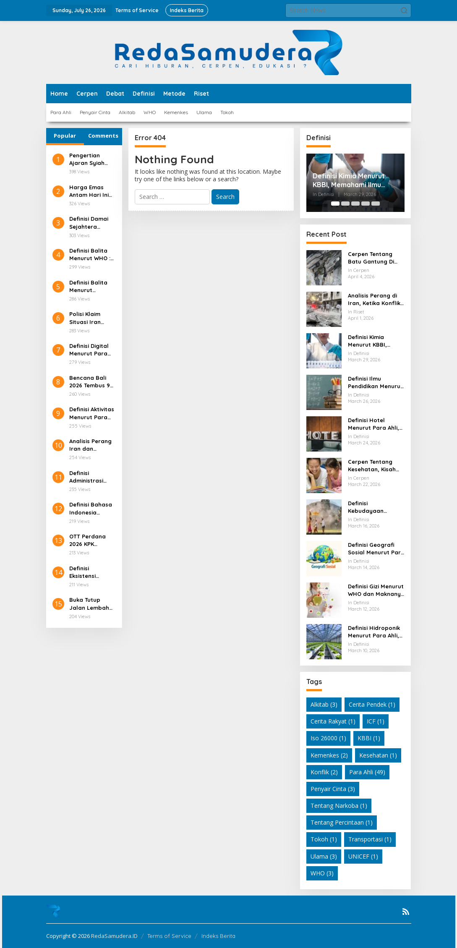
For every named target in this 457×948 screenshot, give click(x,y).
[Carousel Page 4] (365, 203)
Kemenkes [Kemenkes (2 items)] (329, 755)
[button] (404, 10)
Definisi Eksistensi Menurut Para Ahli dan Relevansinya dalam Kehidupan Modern (88, 572)
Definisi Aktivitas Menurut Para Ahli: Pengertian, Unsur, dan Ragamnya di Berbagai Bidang (91, 413)
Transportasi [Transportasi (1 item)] (370, 839)
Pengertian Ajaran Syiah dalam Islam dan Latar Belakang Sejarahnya (86, 159)
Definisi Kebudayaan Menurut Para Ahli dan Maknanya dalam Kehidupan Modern (372, 507)
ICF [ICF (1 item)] (375, 721)
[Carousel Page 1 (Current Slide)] (335, 203)
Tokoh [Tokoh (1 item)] (324, 839)
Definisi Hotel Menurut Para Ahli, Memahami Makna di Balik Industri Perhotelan (373, 424)
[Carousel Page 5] (375, 203)
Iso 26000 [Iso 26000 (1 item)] (328, 738)
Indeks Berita (218, 935)
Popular (65, 135)
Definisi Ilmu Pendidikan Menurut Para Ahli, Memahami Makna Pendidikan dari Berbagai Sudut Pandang (375, 382)
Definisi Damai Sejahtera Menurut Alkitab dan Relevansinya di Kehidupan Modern (91, 222)
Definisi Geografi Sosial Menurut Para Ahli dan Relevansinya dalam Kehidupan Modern (376, 548)
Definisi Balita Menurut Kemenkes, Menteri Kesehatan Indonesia (88, 286)
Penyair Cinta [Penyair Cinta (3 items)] (333, 789)
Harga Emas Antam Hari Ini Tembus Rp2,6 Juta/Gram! (89, 191)
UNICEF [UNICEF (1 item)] (363, 856)
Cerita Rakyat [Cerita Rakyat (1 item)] (333, 721)
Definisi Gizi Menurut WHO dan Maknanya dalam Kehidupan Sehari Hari (376, 590)
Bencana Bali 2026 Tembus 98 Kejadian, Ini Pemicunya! (91, 381)
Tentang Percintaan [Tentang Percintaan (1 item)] (342, 822)
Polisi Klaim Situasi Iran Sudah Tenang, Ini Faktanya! (89, 318)
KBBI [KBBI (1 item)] (369, 738)
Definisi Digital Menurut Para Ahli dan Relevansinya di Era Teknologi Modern (91, 349)
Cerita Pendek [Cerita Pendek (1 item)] (372, 704)
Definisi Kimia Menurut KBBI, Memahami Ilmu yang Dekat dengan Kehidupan (349, 180)
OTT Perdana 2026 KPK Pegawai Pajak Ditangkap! (89, 540)
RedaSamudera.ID (114, 936)
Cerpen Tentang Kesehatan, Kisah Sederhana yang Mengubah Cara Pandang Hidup (372, 465)
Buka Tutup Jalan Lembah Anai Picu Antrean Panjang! (89, 603)
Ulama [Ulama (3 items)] (324, 856)
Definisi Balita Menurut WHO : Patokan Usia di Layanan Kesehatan (91, 254)
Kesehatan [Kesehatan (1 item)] (378, 755)
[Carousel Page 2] (345, 203)
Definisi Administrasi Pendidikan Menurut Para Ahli (88, 477)
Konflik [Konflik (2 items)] (324, 772)
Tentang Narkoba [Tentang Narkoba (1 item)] (339, 806)
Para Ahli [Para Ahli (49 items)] (367, 772)
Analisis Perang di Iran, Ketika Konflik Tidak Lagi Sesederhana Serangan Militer (374, 299)
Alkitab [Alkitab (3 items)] (324, 704)
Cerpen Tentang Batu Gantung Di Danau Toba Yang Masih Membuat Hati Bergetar (372, 258)
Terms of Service (169, 935)
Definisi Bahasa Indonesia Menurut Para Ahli (90, 508)
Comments (103, 135)
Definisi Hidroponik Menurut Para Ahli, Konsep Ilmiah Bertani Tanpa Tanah (374, 631)
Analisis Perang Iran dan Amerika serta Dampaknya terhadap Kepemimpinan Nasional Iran (90, 445)
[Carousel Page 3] (355, 203)
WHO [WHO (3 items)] (322, 873)
